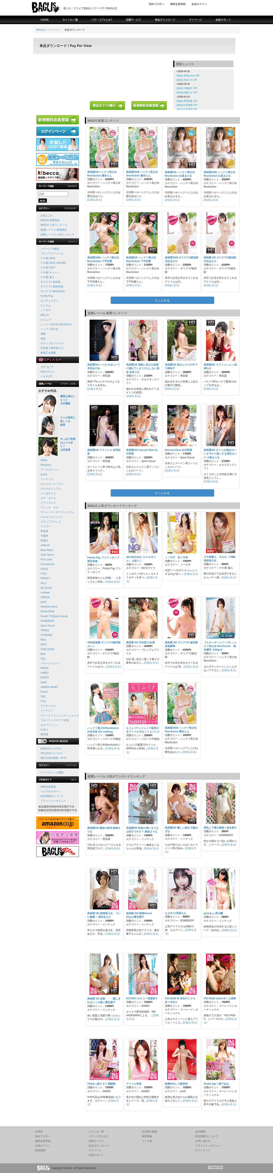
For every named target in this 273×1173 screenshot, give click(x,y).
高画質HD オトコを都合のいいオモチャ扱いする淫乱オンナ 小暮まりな (220, 453)
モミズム (46, 305)
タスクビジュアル (51, 488)
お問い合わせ (203, 1141)
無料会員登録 (178, 4)
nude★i (45, 592)
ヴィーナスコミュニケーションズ (60, 715)
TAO (43, 696)
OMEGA (45, 597)
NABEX (45, 673)
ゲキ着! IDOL (48, 258)
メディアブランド (51, 521)
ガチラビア (47, 367)
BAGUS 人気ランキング (54, 225)
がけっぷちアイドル (52, 343)
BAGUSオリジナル (51, 748)
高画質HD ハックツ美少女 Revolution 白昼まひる (180, 174)
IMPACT (45, 578)
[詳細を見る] (94, 199)
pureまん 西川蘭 (213, 913)
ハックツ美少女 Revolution (56, 324)
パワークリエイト (51, 663)
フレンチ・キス (49, 507)
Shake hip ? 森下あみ (216, 1084)
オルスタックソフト (52, 484)
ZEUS (44, 644)
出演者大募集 (149, 1131)
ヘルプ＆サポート (51, 791)
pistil (43, 602)
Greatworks (47, 564)
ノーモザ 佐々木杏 (176, 557)
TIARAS (45, 630)
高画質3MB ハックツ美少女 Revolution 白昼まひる (219, 174)
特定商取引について (52, 796)
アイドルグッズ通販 (52, 772)
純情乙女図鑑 (48, 352)
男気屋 (44, 531)
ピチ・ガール (48, 498)
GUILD (44, 569)
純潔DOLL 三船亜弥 (176, 1084)
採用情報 (147, 1136)
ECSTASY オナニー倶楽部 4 (141, 998)
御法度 (44, 734)
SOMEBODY (48, 621)
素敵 (43, 333)
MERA (44, 460)
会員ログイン (199, 4)
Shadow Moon (49, 606)
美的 (43, 338)
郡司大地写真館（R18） (54, 758)
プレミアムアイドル (52, 253)
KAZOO (45, 677)
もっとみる (162, 300)
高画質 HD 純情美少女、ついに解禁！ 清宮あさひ (104, 915)
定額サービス (96, 1141)
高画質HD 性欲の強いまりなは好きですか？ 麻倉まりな (142, 829)
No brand (46, 588)
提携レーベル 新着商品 (54, 230)
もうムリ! (46, 319)
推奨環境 (40, 1150)
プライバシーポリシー (53, 801)
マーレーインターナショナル (57, 512)
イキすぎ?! (46, 376)
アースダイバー (49, 469)
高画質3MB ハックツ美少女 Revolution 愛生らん (142, 173)
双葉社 (44, 540)
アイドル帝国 (133, 1084)
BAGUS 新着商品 (50, 220)
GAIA (43, 682)
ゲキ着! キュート (50, 272)
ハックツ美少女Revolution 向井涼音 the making (103, 729)
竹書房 (44, 536)
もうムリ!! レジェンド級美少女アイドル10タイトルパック (143, 729)
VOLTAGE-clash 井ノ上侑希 (220, 998)
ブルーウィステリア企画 (55, 720)
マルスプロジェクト (52, 517)
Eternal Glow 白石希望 (178, 450)
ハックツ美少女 (49, 329)
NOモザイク (48, 371)
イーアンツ (47, 710)
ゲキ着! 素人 (48, 277)
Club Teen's (47, 555)
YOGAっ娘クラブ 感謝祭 (101, 1084)
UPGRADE (46, 635)
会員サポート (96, 1155)
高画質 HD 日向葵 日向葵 (140, 642)
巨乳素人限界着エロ (52, 348)
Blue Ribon (47, 550)
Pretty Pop (47, 296)
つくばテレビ (48, 493)
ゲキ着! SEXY (48, 267)
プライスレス (48, 502)
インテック (47, 479)
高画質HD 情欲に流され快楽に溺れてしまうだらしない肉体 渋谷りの (142, 368)
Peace (44, 692)
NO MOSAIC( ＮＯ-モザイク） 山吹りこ (141, 558)
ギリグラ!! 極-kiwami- (53, 291)
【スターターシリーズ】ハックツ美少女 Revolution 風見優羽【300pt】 (220, 646)
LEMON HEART (49, 687)
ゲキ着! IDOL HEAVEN (53, 263)
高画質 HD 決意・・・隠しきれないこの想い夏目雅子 (104, 1000)
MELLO (45, 315)
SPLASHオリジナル (51, 753)
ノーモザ (46, 310)
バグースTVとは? (98, 1136)
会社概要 (200, 1131)
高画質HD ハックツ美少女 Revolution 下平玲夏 (141, 259)
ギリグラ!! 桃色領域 (52, 286)
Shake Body (48, 611)
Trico (43, 701)
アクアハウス (48, 706)
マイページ (95, 1150)
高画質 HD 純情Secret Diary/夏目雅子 (139, 915)
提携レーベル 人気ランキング (57, 234)
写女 (43, 658)
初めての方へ (156, 4)
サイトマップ (203, 1150)
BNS (43, 654)
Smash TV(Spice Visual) (54, 616)
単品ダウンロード (99, 1145)
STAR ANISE (47, 649)
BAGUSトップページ (48, 30)
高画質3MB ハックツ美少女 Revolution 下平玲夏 (103, 259)
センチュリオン (49, 300)
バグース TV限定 (50, 249)
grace (44, 474)
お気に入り (47, 215)
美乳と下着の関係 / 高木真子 (220, 827)
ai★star (45, 545)
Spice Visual (48, 625)
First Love (46, 559)
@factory (46, 465)
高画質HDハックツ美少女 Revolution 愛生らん (102, 173)
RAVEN (45, 668)
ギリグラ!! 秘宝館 (51, 282)
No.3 (43, 583)
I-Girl (43, 573)
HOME (39, 1131)
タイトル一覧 (96, 1131)
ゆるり (44, 729)
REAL (43, 639)
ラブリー (46, 526)
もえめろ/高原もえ (175, 913)
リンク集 (147, 1141)
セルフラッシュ (49, 725)
